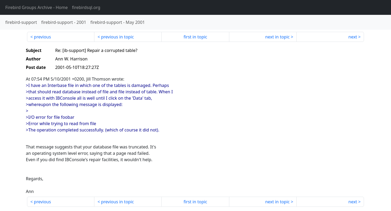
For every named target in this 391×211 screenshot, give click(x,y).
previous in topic (117, 37)
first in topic (195, 37)
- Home (36, 7)
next (352, 37)
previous (42, 37)
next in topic (277, 37)
